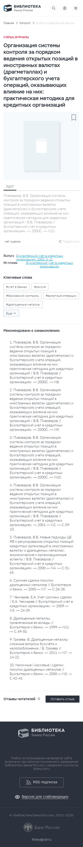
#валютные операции (61, 295)
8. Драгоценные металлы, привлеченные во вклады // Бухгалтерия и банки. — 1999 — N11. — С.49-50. (40, 624)
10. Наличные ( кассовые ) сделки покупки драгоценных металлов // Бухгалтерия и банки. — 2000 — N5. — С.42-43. (41, 671)
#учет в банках (16, 287)
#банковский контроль (22, 295)
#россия (40, 287)
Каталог (25, 23)
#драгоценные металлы (23, 304)
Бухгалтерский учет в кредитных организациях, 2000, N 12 (39, 257)
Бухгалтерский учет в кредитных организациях (49, 264)
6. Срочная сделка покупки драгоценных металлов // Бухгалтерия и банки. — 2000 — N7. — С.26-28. (40, 584)
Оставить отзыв (62, 699)
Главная (9, 23)
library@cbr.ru (41, 839)
